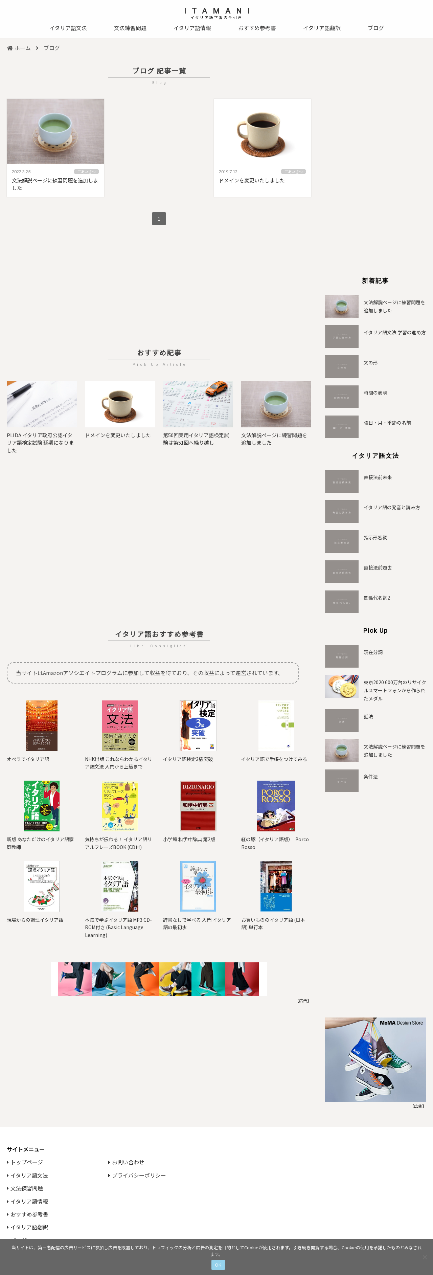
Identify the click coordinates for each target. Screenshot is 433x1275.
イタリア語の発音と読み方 (392, 507)
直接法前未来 (378, 477)
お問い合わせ (126, 1162)
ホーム (19, 48)
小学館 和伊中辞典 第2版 (189, 839)
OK (218, 1265)
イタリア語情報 (192, 28)
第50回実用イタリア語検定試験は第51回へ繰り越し (196, 438)
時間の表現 (375, 392)
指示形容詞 (375, 537)
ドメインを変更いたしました (252, 180)
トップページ (25, 1162)
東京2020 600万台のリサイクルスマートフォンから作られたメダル (395, 690)
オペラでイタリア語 (28, 759)
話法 (368, 716)
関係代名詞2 (377, 597)
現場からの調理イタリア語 (35, 919)
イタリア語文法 (68, 28)
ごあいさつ (86, 171)
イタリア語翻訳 (322, 28)
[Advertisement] (159, 287)
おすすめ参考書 (257, 28)
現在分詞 (373, 652)
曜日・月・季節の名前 (387, 422)
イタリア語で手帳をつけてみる (274, 759)
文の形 (371, 362)
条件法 (371, 776)
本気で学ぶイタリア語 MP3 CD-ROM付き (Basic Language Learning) (118, 927)
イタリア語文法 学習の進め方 (395, 332)
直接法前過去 (378, 567)
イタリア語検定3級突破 (188, 759)
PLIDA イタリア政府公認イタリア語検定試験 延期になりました (40, 442)
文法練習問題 (130, 28)
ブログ (376, 28)
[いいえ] (424, 1257)
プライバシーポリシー (137, 1175)
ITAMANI (219, 11)
